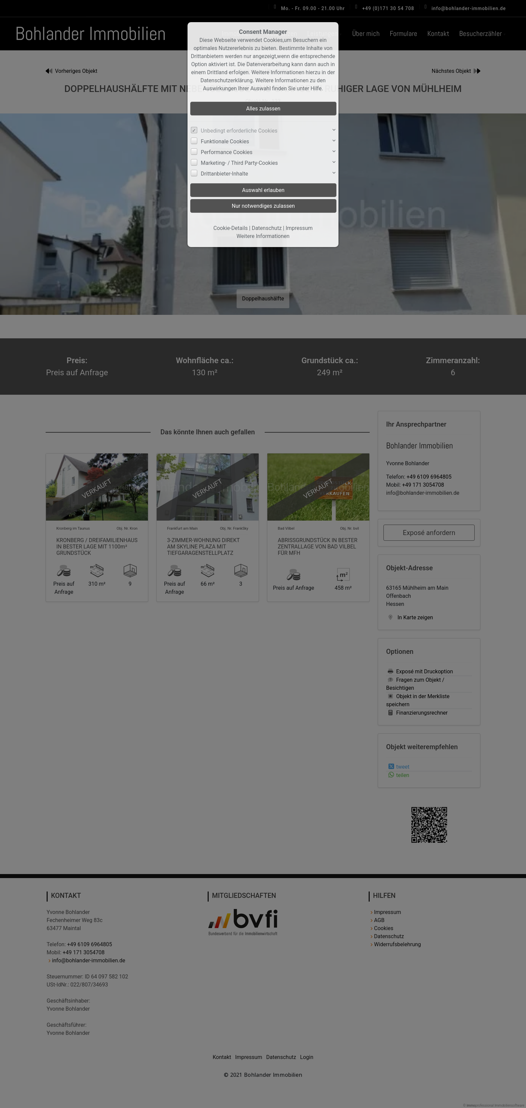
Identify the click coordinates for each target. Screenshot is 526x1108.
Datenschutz (266, 228)
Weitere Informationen (263, 236)
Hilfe (316, 88)
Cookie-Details (230, 228)
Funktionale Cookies (225, 141)
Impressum (299, 228)
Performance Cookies (227, 152)
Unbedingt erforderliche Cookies (239, 131)
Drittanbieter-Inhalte (224, 174)
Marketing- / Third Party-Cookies (239, 163)
